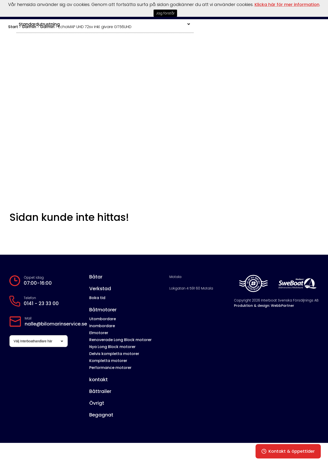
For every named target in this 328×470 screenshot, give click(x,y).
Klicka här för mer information (287, 4)
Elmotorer (98, 333)
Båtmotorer (103, 310)
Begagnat (101, 415)
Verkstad (100, 288)
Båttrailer (100, 391)
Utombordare (102, 319)
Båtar (95, 277)
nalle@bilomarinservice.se (56, 323)
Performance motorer (110, 367)
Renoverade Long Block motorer (120, 340)
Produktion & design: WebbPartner (264, 305)
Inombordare (102, 326)
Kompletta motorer (108, 360)
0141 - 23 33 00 (41, 303)
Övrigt (96, 403)
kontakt (98, 379)
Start (13, 27)
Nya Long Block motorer (112, 346)
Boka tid (97, 298)
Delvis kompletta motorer (114, 353)
